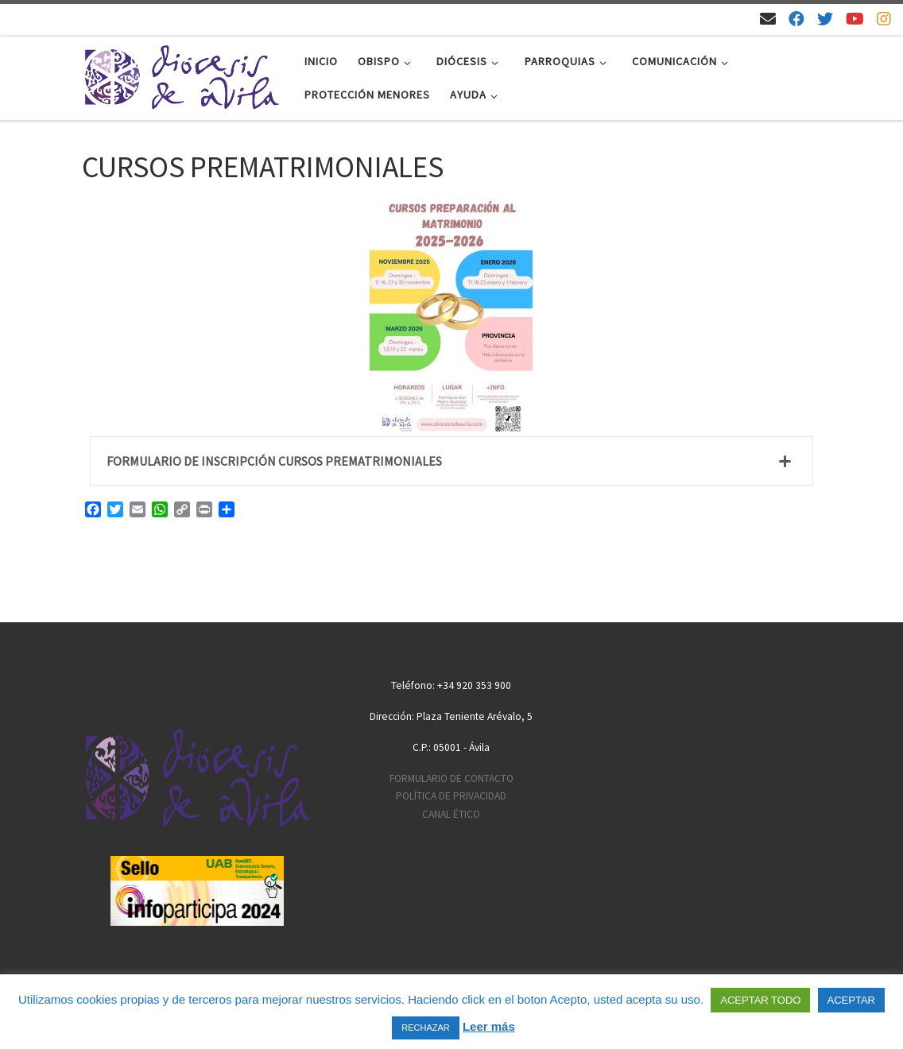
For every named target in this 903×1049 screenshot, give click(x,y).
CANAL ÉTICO (451, 814)
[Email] (768, 19)
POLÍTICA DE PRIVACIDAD (451, 796)
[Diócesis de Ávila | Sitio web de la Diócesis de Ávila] (181, 75)
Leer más (489, 1026)
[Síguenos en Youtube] (855, 19)
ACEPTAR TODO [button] (760, 1000)
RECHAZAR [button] (425, 1027)
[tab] (451, 461)
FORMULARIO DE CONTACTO (451, 778)
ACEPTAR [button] (851, 1000)
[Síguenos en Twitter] (825, 19)
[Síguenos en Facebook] (796, 19)
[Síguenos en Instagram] (884, 19)
